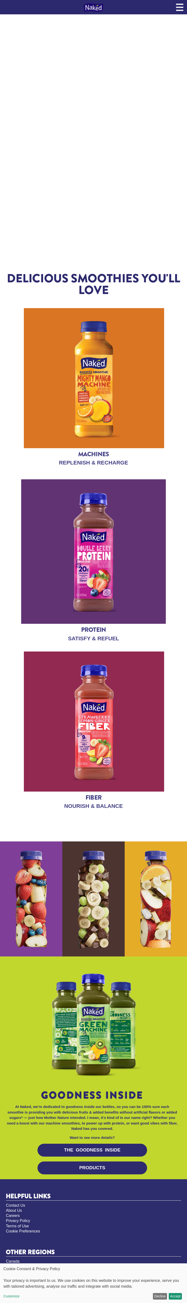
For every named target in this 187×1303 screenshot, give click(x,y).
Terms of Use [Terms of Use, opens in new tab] (17, 1226)
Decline (160, 1296)
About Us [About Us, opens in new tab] (14, 1210)
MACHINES (93, 454)
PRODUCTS (92, 1167)
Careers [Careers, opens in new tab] (13, 1216)
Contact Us (15, 1205)
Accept (175, 1296)
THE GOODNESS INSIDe (92, 1149)
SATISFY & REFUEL (93, 638)
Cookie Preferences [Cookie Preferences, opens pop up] (23, 1231)
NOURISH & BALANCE (93, 806)
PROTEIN (93, 629)
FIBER (93, 797)
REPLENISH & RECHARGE (93, 463)
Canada (12, 1261)
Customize (11, 1296)
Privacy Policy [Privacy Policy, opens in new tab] (18, 1221)
